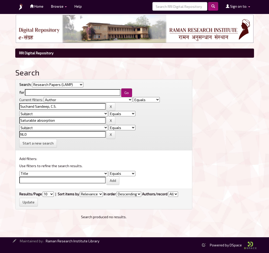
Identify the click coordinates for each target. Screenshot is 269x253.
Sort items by (68, 194)
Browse (59, 6)
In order (110, 194)
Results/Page (30, 194)
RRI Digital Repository (36, 53)
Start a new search (38, 143)
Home (36, 6)
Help (78, 6)
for (21, 92)
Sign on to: (238, 6)
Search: (25, 84)
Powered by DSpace (233, 245)
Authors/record (154, 194)
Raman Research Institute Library (72, 241)
